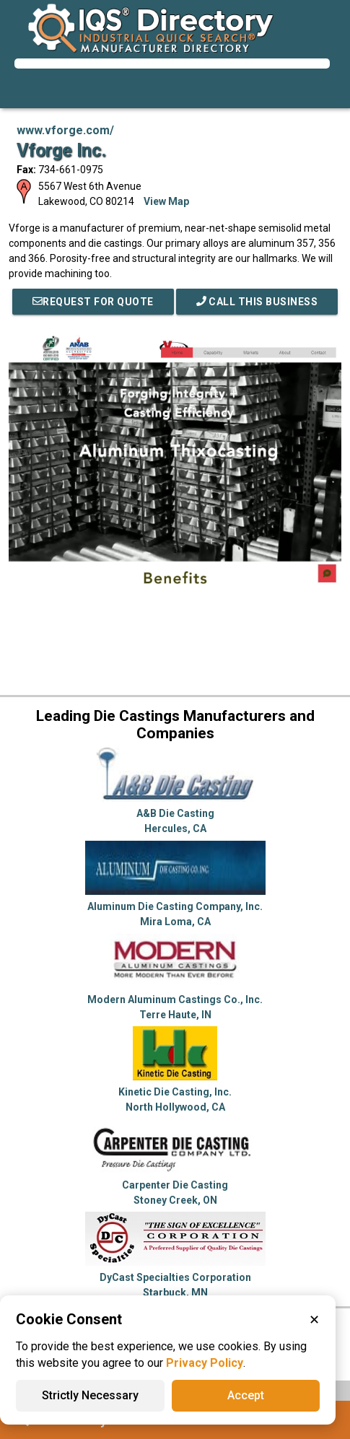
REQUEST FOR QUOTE (93, 301)
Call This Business (257, 301)
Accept (245, 1395)
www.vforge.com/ (65, 130)
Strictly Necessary (90, 1395)
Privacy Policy (204, 1363)
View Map (166, 201)
